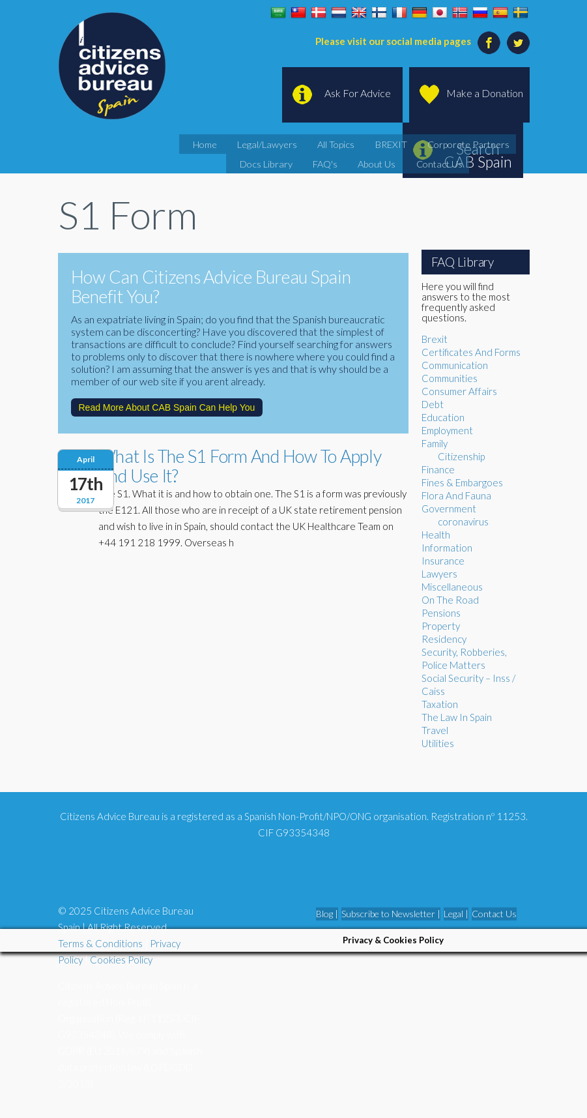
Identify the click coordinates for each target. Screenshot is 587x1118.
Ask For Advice (357, 93)
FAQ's (303, 159)
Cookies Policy (121, 959)
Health (436, 534)
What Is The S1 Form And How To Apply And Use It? (240, 465)
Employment (447, 430)
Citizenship (461, 456)
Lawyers (439, 574)
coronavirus (463, 521)
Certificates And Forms (471, 352)
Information (447, 547)
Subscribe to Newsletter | (390, 913)
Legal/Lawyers (254, 143)
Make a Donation (484, 93)
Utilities (438, 743)
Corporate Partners (420, 143)
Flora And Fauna (456, 495)
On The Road (450, 600)
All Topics (313, 143)
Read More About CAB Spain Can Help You (167, 407)
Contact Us (397, 159)
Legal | (456, 913)
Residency (444, 639)
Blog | (327, 913)
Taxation (440, 704)
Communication (455, 365)
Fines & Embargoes (462, 482)
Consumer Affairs (459, 391)
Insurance (443, 560)
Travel (435, 730)
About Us (345, 159)
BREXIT (357, 143)
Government (449, 508)
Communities (450, 378)
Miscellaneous (452, 587)
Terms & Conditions (100, 943)
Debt (433, 404)
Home (203, 143)
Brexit (435, 339)
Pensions (441, 613)
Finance (438, 469)
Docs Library (493, 143)
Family (435, 443)
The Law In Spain (457, 717)
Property (441, 626)
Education (443, 417)
